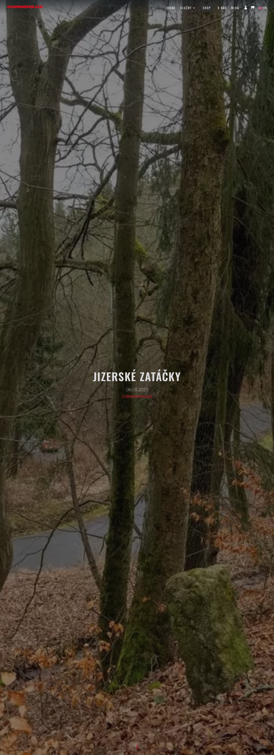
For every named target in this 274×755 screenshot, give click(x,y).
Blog (235, 8)
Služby (186, 8)
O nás (222, 8)
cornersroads (137, 397)
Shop (207, 8)
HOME (171, 8)
